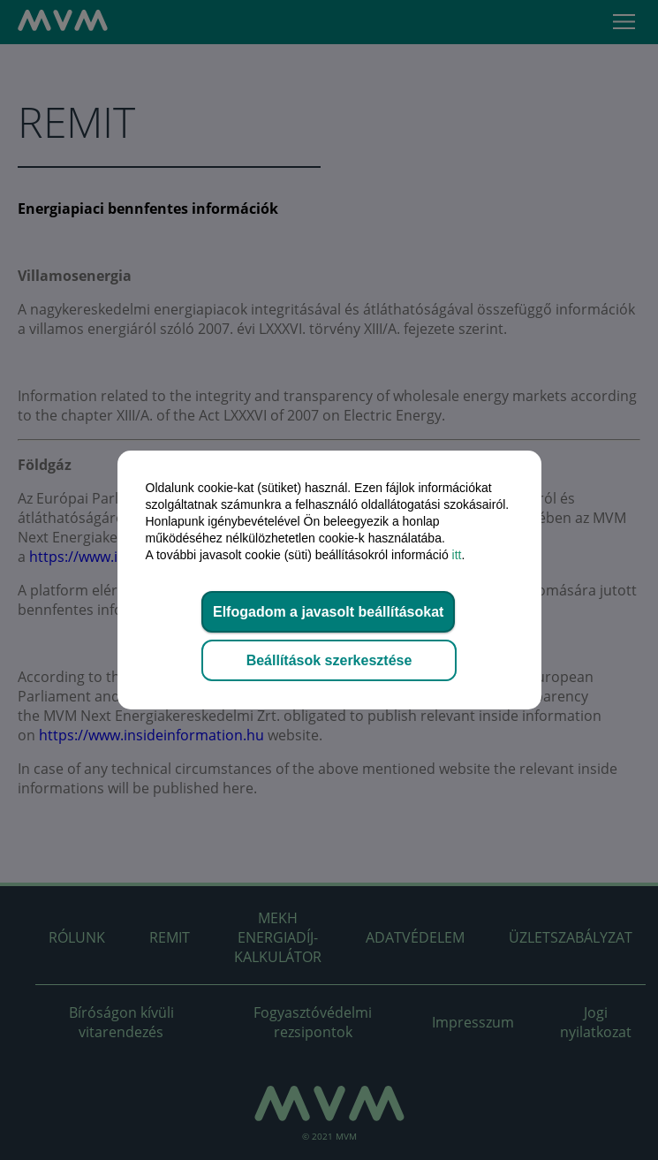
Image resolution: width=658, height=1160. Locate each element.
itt (457, 555)
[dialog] (329, 580)
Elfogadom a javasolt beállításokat (328, 611)
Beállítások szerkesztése (329, 660)
